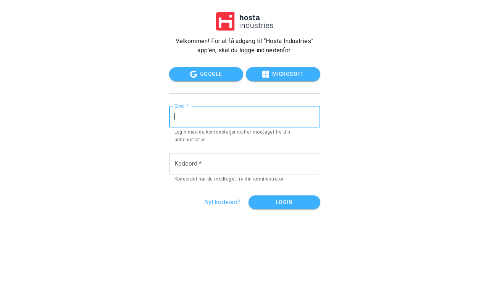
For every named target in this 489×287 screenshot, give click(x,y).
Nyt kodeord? (222, 202)
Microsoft (283, 74)
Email (181, 105)
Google (206, 74)
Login (284, 202)
